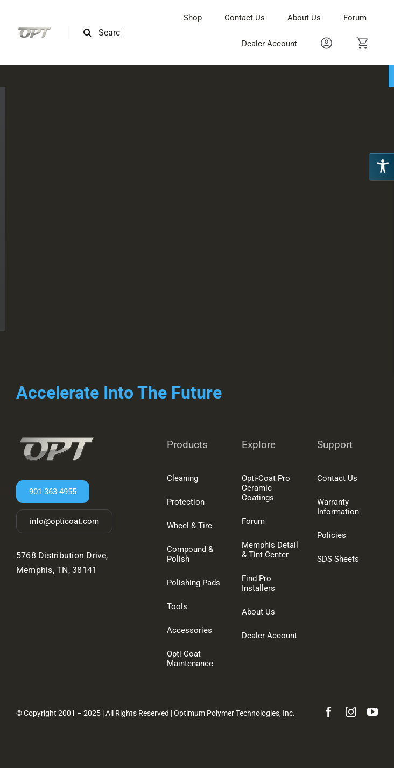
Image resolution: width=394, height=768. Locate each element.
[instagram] (351, 712)
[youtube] (372, 712)
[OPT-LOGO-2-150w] (34, 30)
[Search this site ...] (106, 33)
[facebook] (328, 712)
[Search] (87, 33)
